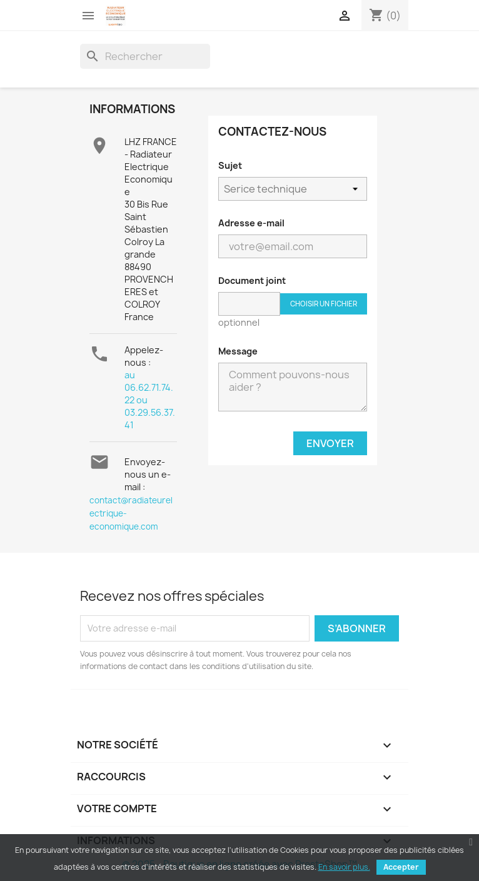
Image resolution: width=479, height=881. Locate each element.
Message (238, 351)
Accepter (401, 867)
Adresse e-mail (251, 223)
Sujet (230, 165)
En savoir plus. (344, 867)
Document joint (252, 280)
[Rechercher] (145, 56)
